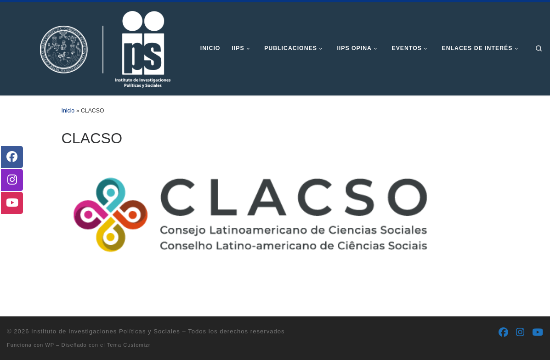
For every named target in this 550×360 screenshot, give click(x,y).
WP (49, 345)
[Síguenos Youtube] (537, 332)
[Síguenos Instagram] (520, 332)
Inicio (68, 110)
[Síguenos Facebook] (503, 332)
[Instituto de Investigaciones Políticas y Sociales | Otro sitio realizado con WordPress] (91, 47)
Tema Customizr (129, 345)
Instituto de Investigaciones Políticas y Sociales (105, 331)
